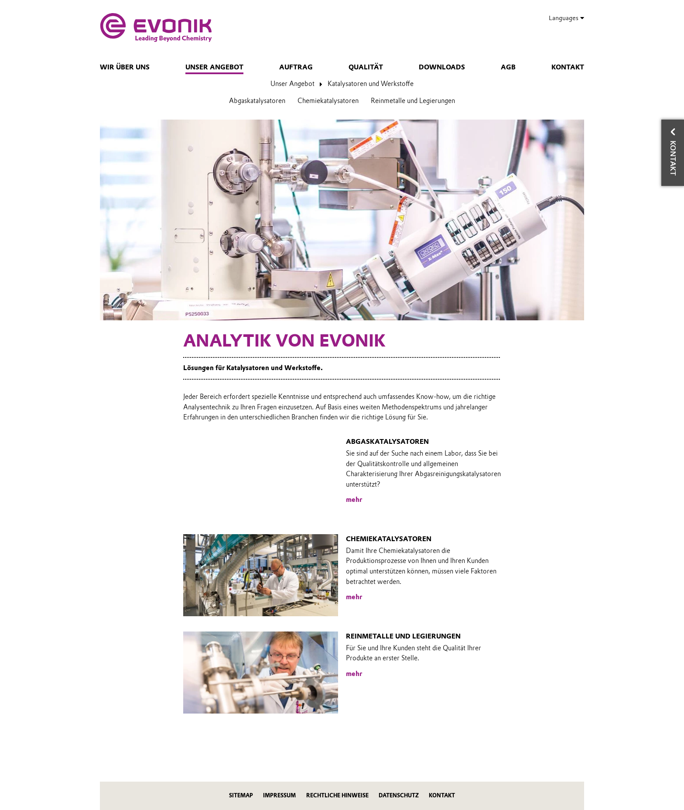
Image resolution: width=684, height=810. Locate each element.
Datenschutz (399, 795)
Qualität (366, 67)
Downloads (442, 67)
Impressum (279, 795)
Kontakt (567, 67)
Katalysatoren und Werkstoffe (371, 84)
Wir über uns (125, 67)
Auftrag (296, 67)
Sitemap (241, 795)
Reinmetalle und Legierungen (413, 101)
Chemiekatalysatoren (328, 101)
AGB (508, 67)
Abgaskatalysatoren (257, 101)
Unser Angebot (214, 67)
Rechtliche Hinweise (337, 795)
